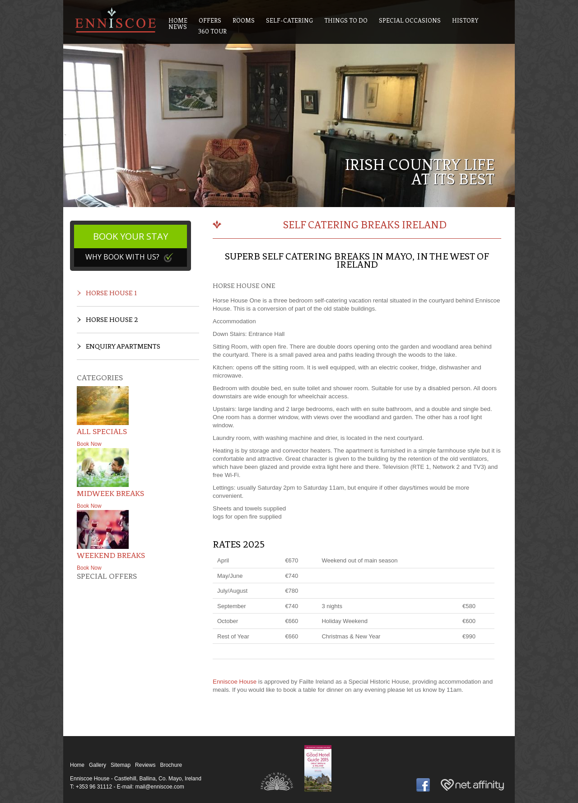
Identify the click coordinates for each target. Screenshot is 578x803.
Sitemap (121, 765)
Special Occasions (410, 20)
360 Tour (212, 31)
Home (77, 765)
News (177, 27)
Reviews (145, 765)
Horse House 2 (112, 320)
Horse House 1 (111, 293)
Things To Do (346, 20)
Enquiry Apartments (123, 346)
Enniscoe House (234, 681)
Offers (210, 20)
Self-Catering (289, 20)
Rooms (244, 20)
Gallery (97, 765)
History (465, 20)
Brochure (171, 765)
